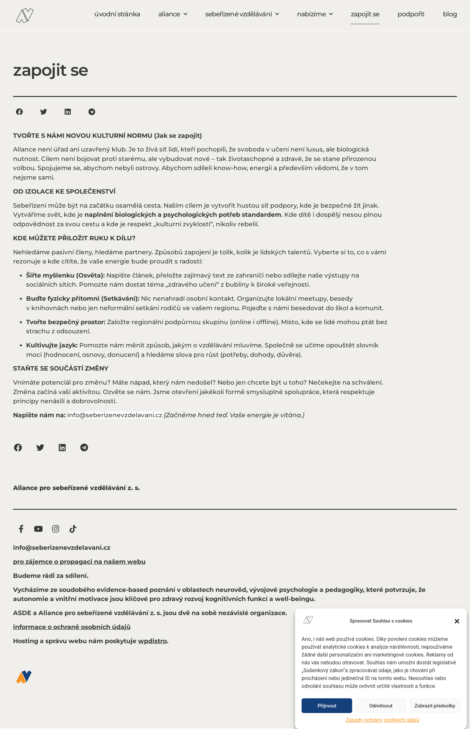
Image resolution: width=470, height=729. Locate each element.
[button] (457, 621)
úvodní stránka (117, 14)
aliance (172, 14)
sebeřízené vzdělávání (242, 14)
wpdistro (152, 641)
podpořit (411, 14)
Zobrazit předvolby (435, 706)
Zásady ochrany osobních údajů (382, 720)
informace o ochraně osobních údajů (72, 627)
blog (450, 14)
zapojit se (365, 14)
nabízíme (315, 14)
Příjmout (327, 706)
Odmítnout (381, 706)
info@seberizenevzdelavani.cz (114, 415)
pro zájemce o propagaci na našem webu (79, 562)
